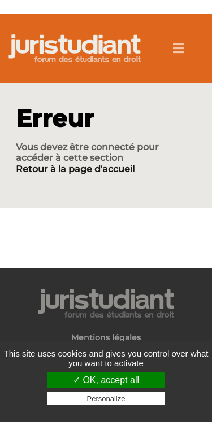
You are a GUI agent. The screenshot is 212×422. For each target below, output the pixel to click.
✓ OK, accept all (106, 380)
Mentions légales (106, 337)
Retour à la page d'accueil (75, 169)
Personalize (106, 398)
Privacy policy (106, 409)
